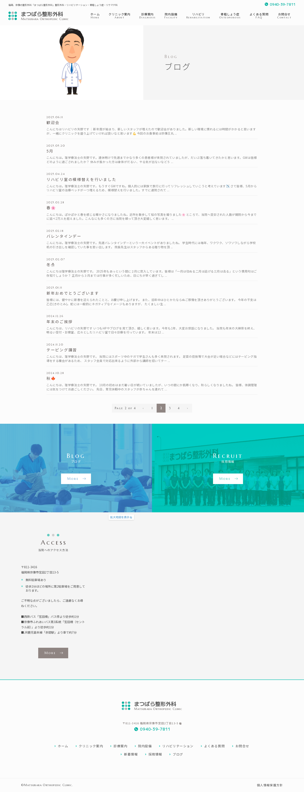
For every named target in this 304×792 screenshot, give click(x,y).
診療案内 (119, 746)
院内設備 (143, 746)
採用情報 (153, 754)
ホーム (61, 746)
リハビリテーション (176, 746)
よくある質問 (213, 746)
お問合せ (240, 746)
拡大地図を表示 (119, 517)
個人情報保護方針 (270, 785)
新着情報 (129, 754)
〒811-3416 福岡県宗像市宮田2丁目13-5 (152, 723)
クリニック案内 (89, 746)
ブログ (176, 754)
